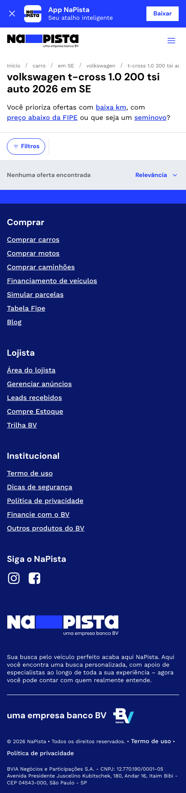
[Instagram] (14, 579)
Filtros (26, 146)
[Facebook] (34, 579)
